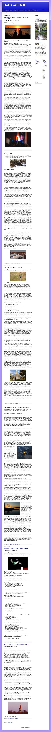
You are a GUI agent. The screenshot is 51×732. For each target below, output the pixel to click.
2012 (43, 77)
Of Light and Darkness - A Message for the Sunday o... (45, 64)
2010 (43, 78)
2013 (43, 76)
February (44, 66)
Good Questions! (38, 62)
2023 (43, 70)
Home (36, 60)
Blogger (29, 727)
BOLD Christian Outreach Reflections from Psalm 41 (16, 644)
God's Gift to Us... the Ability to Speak (13, 267)
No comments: (16, 263)
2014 (43, 75)
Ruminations (37, 61)
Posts (36, 82)
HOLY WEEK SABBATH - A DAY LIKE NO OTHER (16, 548)
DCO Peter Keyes (15, 12)
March (44, 61)
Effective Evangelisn (37, 64)
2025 (43, 60)
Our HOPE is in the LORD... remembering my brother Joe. (18, 407)
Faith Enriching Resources (7, 12)
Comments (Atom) (10, 722)
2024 (43, 69)
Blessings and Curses (9, 153)
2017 (43, 71)
